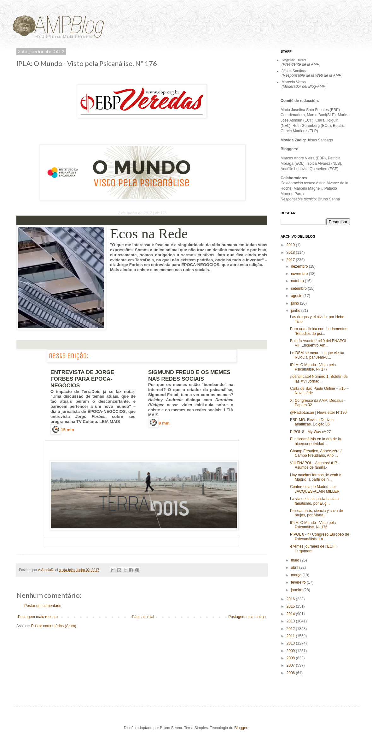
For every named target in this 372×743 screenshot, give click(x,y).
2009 (291, 651)
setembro (299, 288)
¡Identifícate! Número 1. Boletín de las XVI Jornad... (319, 378)
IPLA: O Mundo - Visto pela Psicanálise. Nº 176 (313, 524)
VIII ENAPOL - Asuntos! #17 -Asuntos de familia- (315, 465)
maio (295, 560)
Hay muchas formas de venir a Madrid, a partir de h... (315, 477)
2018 (291, 252)
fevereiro (299, 582)
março (297, 575)
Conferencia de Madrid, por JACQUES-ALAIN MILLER (315, 488)
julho (295, 303)
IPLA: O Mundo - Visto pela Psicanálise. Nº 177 (313, 367)
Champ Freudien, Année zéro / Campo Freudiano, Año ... (315, 453)
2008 (291, 658)
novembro (300, 273)
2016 (291, 599)
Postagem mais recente (38, 617)
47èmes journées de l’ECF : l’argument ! (313, 548)
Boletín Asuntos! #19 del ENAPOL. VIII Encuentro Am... (319, 343)
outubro (298, 281)
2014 (291, 614)
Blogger (240, 728)
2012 (291, 629)
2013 (291, 621)
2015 (291, 606)
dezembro (300, 266)
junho (296, 310)
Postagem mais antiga (247, 617)
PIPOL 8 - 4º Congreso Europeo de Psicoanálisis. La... (319, 536)
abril (295, 567)
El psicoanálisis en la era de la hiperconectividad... (315, 441)
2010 (291, 643)
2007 (291, 665)
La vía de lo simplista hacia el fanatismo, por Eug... (315, 500)
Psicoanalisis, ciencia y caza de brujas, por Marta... (316, 512)
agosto (297, 296)
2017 (291, 260)
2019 (291, 245)
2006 (291, 673)
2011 (291, 636)
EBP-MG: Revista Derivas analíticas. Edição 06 (312, 422)
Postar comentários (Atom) (53, 626)
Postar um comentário (42, 605)
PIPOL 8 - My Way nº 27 (310, 432)
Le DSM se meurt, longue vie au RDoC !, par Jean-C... (317, 355)
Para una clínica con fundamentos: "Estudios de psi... (319, 331)
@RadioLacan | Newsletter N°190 (318, 412)
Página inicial (143, 617)
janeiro (297, 590)
